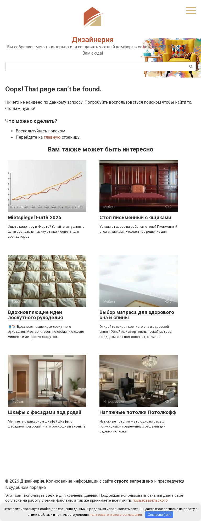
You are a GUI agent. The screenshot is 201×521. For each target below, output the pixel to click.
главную (52, 137)
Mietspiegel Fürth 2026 (34, 217)
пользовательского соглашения (116, 515)
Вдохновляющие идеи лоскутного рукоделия (35, 315)
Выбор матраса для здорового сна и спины (136, 315)
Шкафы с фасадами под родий (44, 412)
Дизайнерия (93, 39)
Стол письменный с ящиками (135, 217)
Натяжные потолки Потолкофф (137, 412)
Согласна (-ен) (159, 515)
